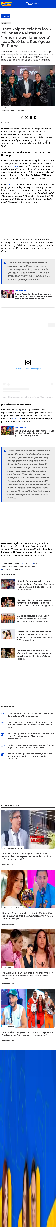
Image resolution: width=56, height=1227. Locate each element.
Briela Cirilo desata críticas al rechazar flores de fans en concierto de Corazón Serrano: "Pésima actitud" (35, 635)
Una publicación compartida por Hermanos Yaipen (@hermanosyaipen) (28, 397)
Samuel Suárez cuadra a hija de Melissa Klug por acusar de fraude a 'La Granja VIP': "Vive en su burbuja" (27, 916)
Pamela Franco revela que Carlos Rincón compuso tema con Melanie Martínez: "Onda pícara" (34, 654)
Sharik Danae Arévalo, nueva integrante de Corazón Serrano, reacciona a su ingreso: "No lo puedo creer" (35, 585)
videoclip (11, 184)
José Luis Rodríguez (27, 566)
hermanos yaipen (9, 566)
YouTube (14, 166)
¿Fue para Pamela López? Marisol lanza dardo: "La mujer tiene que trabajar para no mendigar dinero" (34, 433)
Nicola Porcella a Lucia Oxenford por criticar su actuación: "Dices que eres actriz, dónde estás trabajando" (33, 296)
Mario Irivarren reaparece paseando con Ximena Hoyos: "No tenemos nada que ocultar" (31, 746)
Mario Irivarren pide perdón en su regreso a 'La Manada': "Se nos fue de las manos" (27, 1034)
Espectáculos (8, 864)
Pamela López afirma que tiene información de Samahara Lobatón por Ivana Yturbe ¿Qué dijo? (27, 975)
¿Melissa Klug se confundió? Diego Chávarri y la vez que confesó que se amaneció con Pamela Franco (30, 725)
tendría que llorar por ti (12, 569)
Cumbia (5, 16)
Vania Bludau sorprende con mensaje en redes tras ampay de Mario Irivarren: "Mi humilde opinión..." (30, 756)
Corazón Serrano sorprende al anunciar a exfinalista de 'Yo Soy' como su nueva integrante (35, 603)
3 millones (27, 564)
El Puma (37, 564)
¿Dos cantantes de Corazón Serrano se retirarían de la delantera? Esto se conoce (33, 618)
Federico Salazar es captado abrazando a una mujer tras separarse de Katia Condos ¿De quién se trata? (26, 856)
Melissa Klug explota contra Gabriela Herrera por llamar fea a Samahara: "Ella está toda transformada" (31, 736)
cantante (16, 418)
